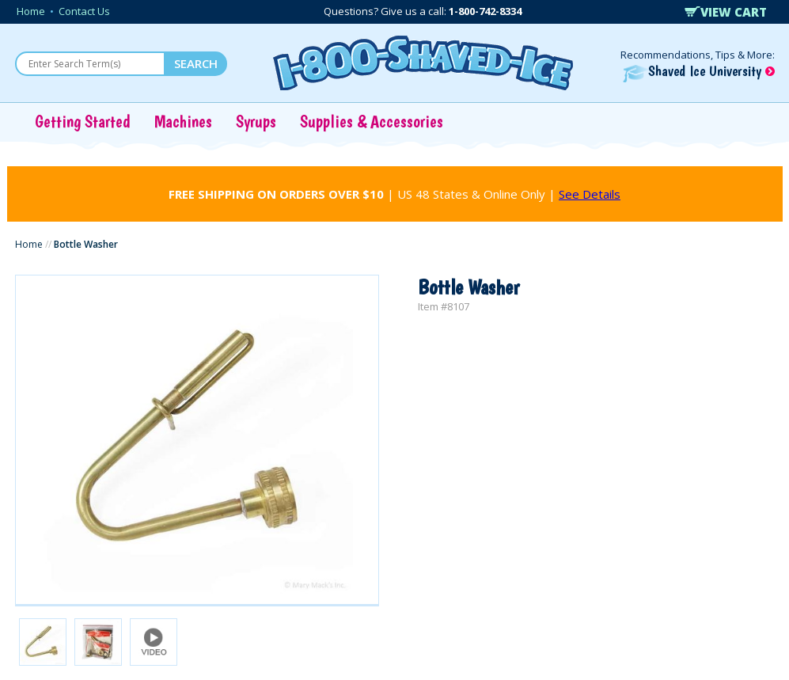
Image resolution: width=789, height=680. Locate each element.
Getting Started (83, 121)
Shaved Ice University (699, 71)
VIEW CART (726, 12)
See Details (589, 194)
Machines (183, 121)
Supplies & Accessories (371, 121)
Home (31, 11)
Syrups (256, 121)
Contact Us (84, 11)
